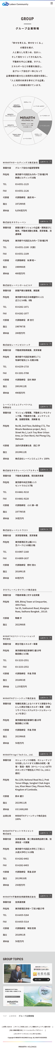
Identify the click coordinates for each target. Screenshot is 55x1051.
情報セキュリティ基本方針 (41, 1027)
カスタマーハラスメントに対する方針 (27, 1034)
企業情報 (13, 1015)
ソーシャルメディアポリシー (33, 1030)
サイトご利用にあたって (23, 1027)
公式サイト (44, 162)
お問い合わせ (7, 1027)
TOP (5, 1015)
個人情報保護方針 (16, 1030)
